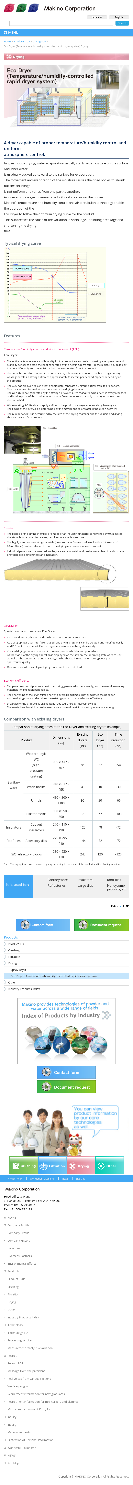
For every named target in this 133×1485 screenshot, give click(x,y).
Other (12, 982)
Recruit (12, 1356)
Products (13, 1271)
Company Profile (18, 1225)
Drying (12, 963)
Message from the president (26, 1371)
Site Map (80, 1178)
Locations (13, 1248)
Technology (15, 1325)
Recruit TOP (15, 1363)
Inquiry (11, 1417)
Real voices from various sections (29, 1378)
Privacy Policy (14, 1178)
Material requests (19, 1432)
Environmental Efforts (21, 1263)
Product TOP (17, 944)
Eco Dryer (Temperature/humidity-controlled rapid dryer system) (54, 976)
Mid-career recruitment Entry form (30, 1409)
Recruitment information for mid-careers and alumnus (42, 1401)
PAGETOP (120, 906)
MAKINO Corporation (88, 1476)
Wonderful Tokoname (42, 1178)
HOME (11, 1217)
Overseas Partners (19, 1256)
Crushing (14, 950)
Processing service (19, 1340)
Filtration (14, 957)
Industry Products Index (24, 989)
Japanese (97, 17)
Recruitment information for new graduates (36, 1394)
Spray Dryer (18, 970)
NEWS (65, 1178)
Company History (18, 1240)
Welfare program (18, 1386)
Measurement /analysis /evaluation (30, 1348)
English (119, 17)
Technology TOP (18, 1333)
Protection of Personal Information (30, 1440)
